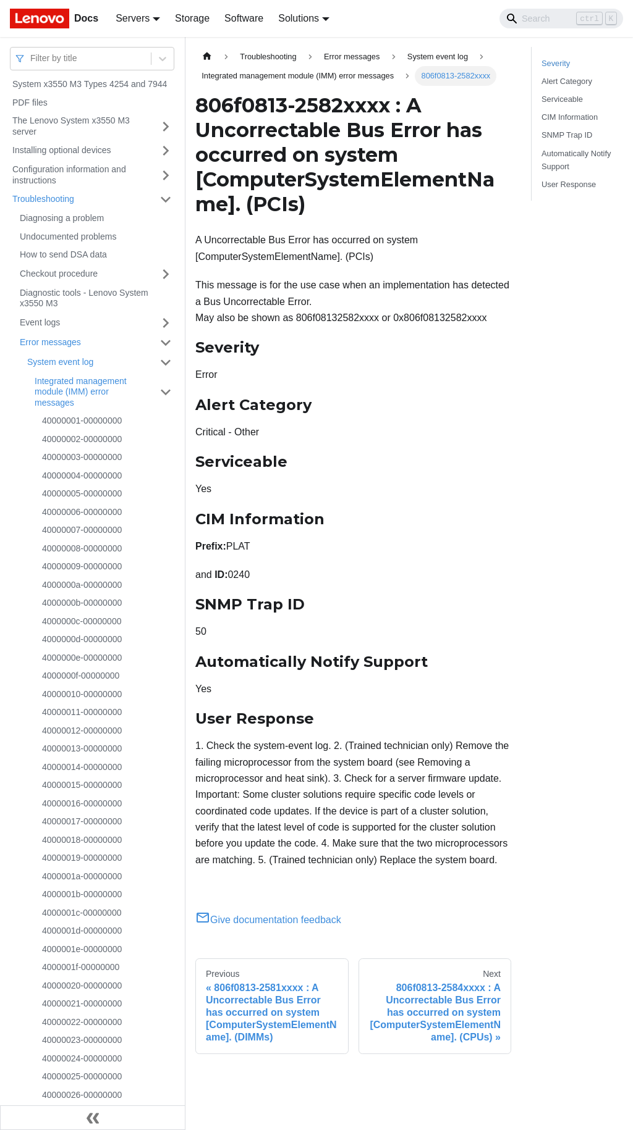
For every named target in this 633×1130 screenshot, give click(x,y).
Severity (556, 63)
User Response (569, 184)
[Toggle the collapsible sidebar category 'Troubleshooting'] (165, 199)
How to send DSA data (63, 254)
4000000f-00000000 (80, 675)
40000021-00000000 (82, 1003)
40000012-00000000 (82, 730)
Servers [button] (133, 18)
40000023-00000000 (82, 1040)
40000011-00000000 (82, 712)
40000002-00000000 (82, 439)
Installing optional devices (61, 150)
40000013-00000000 (82, 748)
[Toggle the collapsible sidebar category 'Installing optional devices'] (165, 151)
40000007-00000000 (82, 530)
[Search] (561, 18)
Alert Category (567, 81)
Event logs (40, 322)
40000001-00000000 (82, 420)
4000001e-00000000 (82, 949)
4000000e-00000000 (82, 658)
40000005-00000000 (82, 493)
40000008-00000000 (82, 548)
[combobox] (31, 58)
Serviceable (562, 99)
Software (243, 18)
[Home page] (207, 56)
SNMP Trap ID (567, 135)
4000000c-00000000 (81, 621)
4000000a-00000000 (82, 585)
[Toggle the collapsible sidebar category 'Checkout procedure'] (165, 274)
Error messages (50, 342)
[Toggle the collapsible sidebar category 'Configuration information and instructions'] (165, 175)
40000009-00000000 (82, 566)
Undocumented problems (68, 236)
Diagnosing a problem (62, 218)
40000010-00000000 (82, 694)
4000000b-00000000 (82, 603)
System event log (60, 362)
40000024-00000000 (82, 1058)
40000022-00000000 (82, 1022)
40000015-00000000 (82, 785)
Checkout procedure (59, 273)
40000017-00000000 (82, 821)
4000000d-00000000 (82, 639)
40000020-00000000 (82, 985)
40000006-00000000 (82, 512)
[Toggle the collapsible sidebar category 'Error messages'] (165, 343)
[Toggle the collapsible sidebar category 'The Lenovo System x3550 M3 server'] (165, 126)
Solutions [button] (298, 18)
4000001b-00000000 (82, 894)
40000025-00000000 (82, 1076)
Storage (192, 18)
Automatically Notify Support (576, 160)
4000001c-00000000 (81, 913)
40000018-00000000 (82, 840)
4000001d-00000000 (82, 930)
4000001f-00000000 (80, 967)
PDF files (30, 102)
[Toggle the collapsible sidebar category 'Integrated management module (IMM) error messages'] (165, 392)
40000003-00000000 (82, 457)
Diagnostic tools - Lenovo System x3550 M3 (84, 298)
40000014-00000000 (82, 767)
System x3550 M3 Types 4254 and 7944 (89, 84)
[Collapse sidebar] (92, 1117)
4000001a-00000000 (82, 876)
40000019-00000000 (82, 858)
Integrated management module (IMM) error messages (81, 392)
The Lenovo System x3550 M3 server (71, 125)
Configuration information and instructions (69, 174)
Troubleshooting (43, 199)
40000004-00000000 (82, 475)
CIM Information (570, 117)
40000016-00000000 (82, 803)
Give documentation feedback (268, 919)
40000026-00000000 (82, 1095)
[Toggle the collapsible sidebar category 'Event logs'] (165, 323)
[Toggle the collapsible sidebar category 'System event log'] (165, 362)
